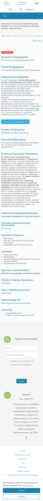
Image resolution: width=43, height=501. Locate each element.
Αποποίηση (23, 467)
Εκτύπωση (37, 41)
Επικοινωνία (23, 459)
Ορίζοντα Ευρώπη (20, 102)
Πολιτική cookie (27, 485)
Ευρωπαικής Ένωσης (14, 87)
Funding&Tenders (14, 313)
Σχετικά (22, 451)
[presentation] (22, 372)
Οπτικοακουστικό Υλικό (23, 455)
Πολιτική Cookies (22, 471)
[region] (21, 490)
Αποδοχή (21, 490)
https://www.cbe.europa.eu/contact (16, 303)
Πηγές (23, 463)
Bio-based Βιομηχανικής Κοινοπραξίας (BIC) (20, 88)
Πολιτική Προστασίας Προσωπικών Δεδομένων (22, 475)
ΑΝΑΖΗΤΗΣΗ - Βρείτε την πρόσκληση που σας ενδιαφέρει (21, 36)
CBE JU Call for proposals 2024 (20, 315)
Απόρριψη (21, 496)
